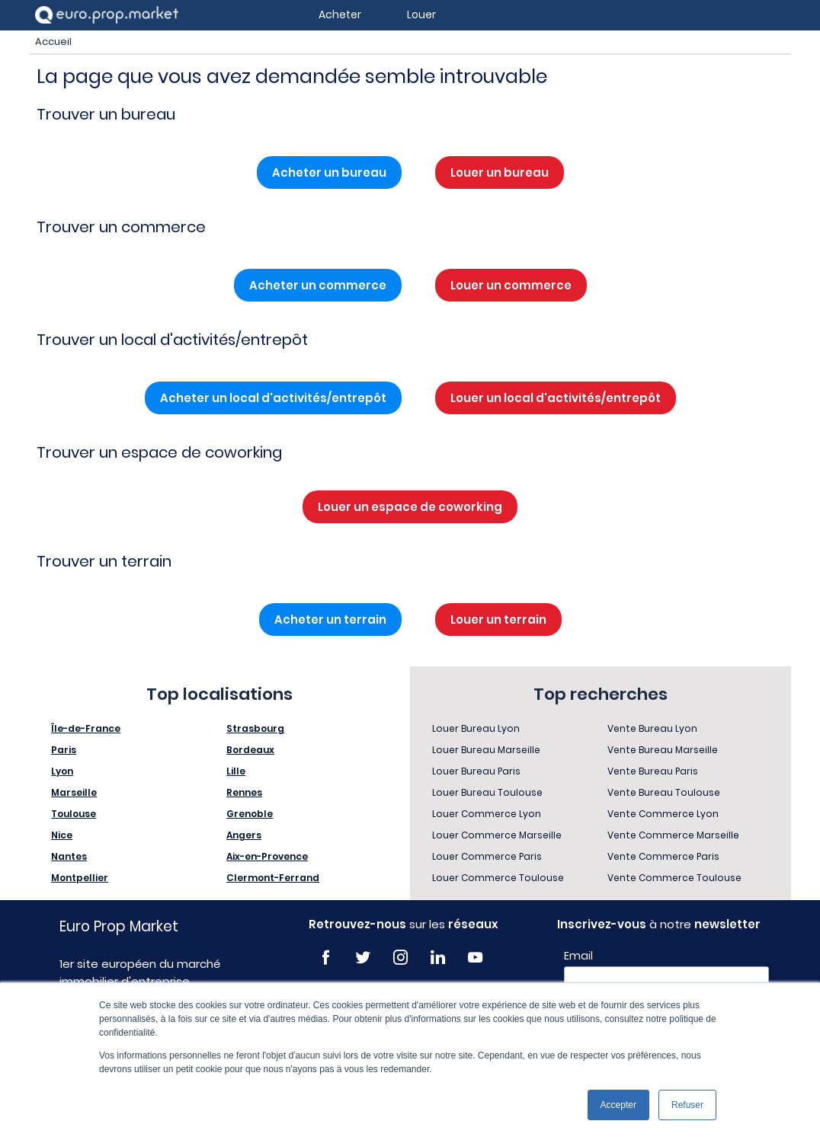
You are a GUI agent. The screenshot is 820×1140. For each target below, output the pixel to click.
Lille (235, 771)
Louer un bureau (499, 172)
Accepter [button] (618, 1105)
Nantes (69, 856)
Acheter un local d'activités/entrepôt (273, 398)
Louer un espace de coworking (410, 507)
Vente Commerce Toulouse (674, 877)
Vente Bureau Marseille (662, 749)
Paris (63, 749)
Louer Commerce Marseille (497, 835)
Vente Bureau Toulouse (663, 792)
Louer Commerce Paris (487, 856)
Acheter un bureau (329, 172)
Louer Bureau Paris (476, 771)
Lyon (62, 771)
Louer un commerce (511, 285)
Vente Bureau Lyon (652, 728)
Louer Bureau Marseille (486, 749)
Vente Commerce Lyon (663, 813)
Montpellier (79, 877)
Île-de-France (85, 728)
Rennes (244, 792)
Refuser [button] (687, 1105)
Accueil (53, 41)
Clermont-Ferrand (272, 877)
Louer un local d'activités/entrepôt (555, 398)
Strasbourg (255, 728)
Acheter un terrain (330, 619)
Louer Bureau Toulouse (487, 792)
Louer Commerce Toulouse (498, 877)
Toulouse (73, 813)
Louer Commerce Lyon (486, 813)
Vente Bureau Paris (652, 771)
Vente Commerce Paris (663, 856)
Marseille (74, 792)
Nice (61, 835)
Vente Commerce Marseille (673, 835)
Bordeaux (250, 749)
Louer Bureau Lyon (476, 728)
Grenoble (249, 813)
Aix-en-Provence (267, 856)
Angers (243, 835)
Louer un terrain (498, 619)
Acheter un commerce (317, 285)
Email (578, 955)
